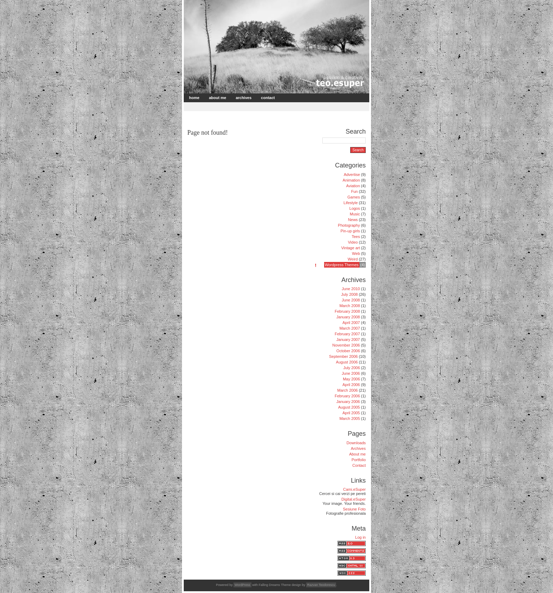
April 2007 (351, 322)
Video (353, 242)
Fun (354, 191)
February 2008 (347, 311)
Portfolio (359, 460)
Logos (355, 208)
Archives (243, 98)
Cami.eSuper (354, 489)
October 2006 (348, 351)
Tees (356, 236)
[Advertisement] (267, 106)
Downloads (356, 443)
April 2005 (351, 413)
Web (356, 253)
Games (353, 197)
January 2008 (348, 317)
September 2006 (343, 356)
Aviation (353, 186)
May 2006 (351, 379)
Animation (351, 180)
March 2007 (349, 328)
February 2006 (347, 396)
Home (194, 98)
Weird (353, 259)
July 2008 (349, 294)
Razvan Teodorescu (321, 585)
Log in (360, 537)
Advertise (352, 174)
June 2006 (351, 373)
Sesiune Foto (354, 509)
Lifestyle (351, 203)
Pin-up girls (350, 231)
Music (355, 214)
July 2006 (351, 368)
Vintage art (350, 248)
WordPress (242, 585)
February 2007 (347, 334)
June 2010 (351, 289)
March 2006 (347, 390)
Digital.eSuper (353, 499)
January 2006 (348, 401)
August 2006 (347, 362)
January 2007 (348, 339)
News (353, 220)
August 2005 (349, 407)
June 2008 (351, 300)
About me (217, 98)
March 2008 (349, 306)
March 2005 (349, 418)
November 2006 (346, 345)
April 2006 (351, 385)
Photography (349, 225)
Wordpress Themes (342, 265)
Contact (268, 98)
